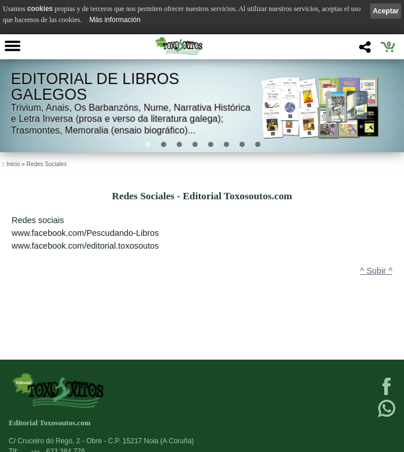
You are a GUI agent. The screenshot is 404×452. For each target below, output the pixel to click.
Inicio (13, 164)
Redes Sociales (46, 164)
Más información (115, 20)
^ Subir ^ (376, 270)
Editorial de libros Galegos (95, 86)
